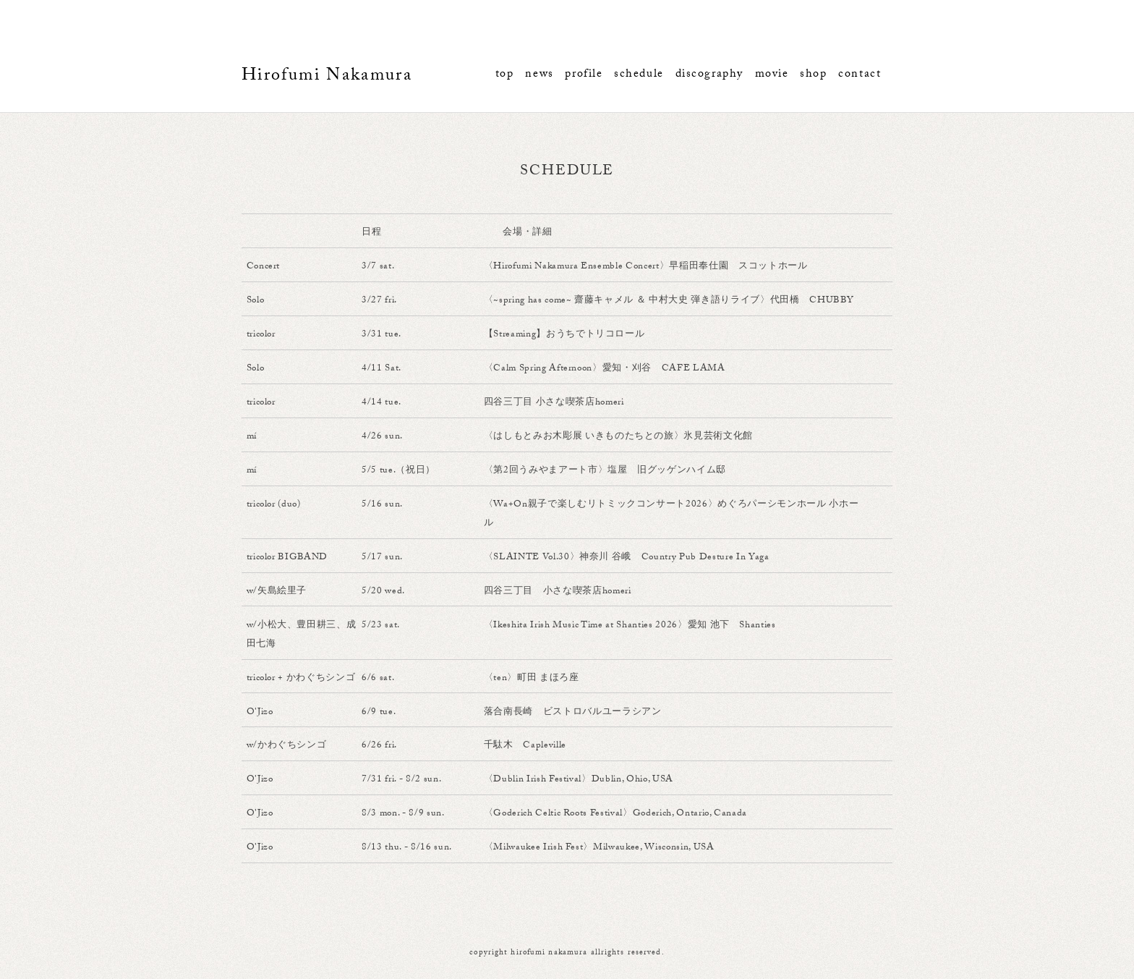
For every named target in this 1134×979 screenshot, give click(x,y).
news (539, 75)
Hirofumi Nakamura (327, 77)
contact (859, 75)
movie (772, 75)
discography (709, 75)
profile (583, 75)
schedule (639, 75)
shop (813, 75)
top (504, 75)
